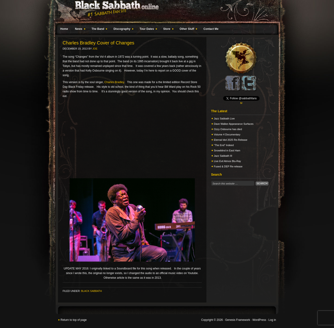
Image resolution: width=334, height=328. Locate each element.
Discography (122, 29)
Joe (95, 48)
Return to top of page (74, 320)
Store (167, 29)
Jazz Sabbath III (223, 155)
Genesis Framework (237, 320)
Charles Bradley (114, 82)
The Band (98, 29)
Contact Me (210, 29)
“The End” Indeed (224, 145)
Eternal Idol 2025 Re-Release (230, 139)
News (79, 29)
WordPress (259, 320)
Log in (272, 320)
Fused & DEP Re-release (228, 166)
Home (64, 29)
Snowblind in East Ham (227, 150)
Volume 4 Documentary (227, 134)
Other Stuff (187, 29)
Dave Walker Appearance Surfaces (234, 123)
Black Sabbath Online (165, 11)
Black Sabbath (91, 291)
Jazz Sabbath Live (224, 118)
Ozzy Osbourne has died (228, 129)
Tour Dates (147, 29)
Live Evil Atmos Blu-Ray (227, 161)
